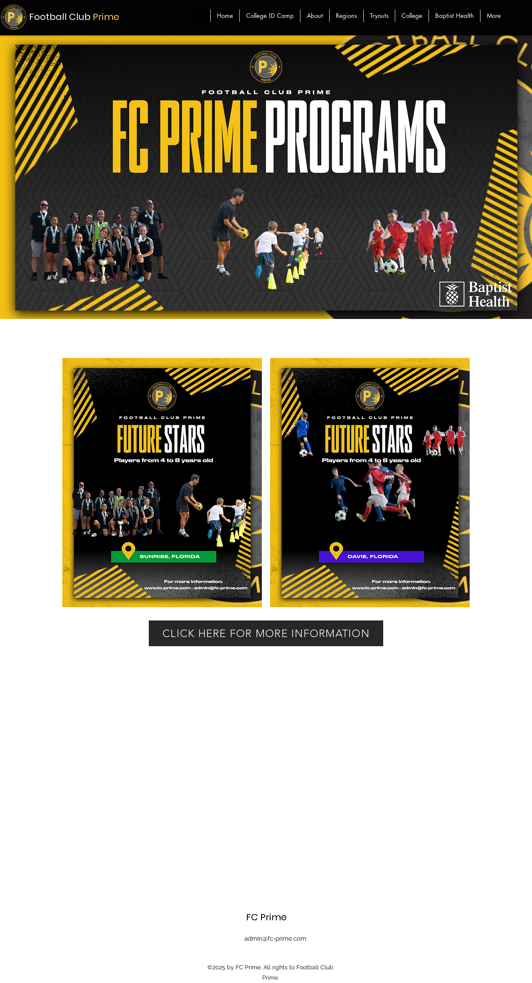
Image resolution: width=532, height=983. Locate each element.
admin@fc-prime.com (275, 938)
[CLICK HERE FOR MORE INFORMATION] (266, 633)
